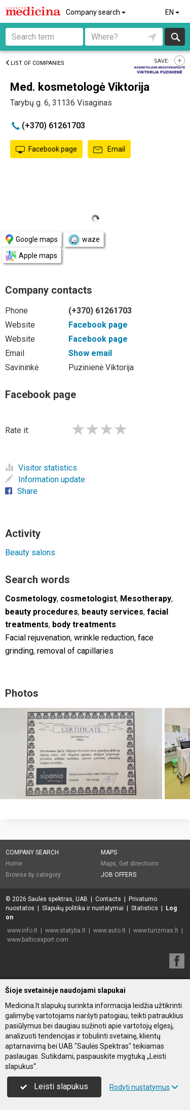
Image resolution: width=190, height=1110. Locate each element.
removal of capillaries (75, 651)
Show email (90, 353)
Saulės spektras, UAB (58, 899)
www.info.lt (22, 930)
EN (173, 12)
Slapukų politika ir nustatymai (83, 908)
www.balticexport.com (37, 939)
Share (21, 491)
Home (14, 863)
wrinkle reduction (104, 637)
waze (83, 239)
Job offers (118, 874)
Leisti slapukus (54, 1086)
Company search (96, 12)
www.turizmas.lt (155, 930)
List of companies (34, 63)
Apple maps (31, 255)
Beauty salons (30, 552)
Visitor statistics (41, 468)
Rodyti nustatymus (143, 1087)
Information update (45, 479)
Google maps (32, 239)
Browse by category (33, 874)
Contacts (108, 899)
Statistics (144, 908)
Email (109, 149)
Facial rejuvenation (37, 637)
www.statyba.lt (65, 930)
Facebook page (46, 149)
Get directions (139, 863)
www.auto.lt (109, 930)
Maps (109, 852)
